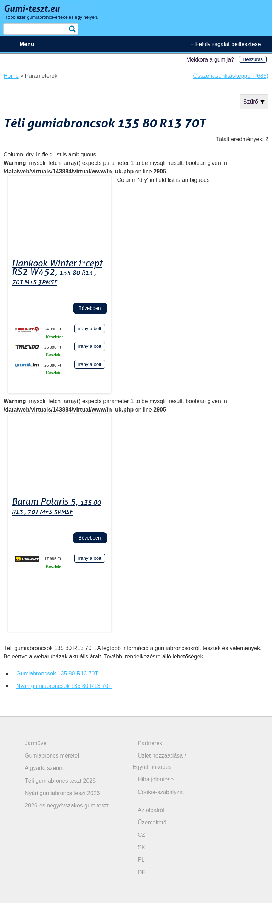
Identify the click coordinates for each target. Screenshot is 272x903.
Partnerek (150, 743)
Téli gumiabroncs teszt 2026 (60, 781)
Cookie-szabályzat (161, 792)
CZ (141, 835)
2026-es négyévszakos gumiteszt (67, 806)
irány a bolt (89, 328)
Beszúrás (253, 59)
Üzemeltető (152, 822)
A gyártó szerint (44, 768)
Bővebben (89, 308)
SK (141, 847)
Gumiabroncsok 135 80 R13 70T (57, 674)
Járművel (36, 743)
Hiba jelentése (156, 779)
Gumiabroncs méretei (52, 756)
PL (141, 860)
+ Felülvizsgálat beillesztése (226, 44)
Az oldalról (151, 810)
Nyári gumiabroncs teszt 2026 (62, 793)
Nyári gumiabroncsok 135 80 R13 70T (64, 686)
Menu (26, 44)
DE (142, 872)
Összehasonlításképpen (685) (230, 76)
